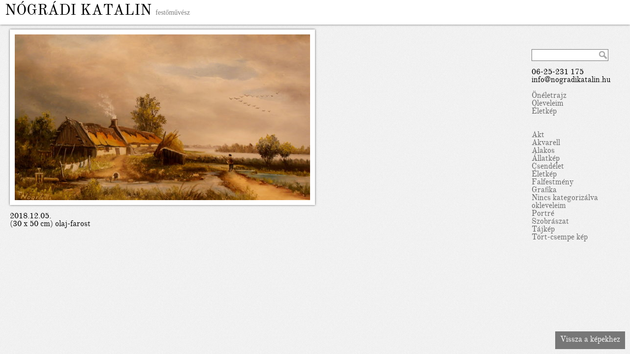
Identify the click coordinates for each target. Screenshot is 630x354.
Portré (543, 214)
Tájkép (543, 230)
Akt (538, 136)
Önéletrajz (549, 96)
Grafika (544, 191)
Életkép (544, 112)
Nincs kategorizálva (565, 199)
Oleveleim (548, 104)
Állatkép (546, 159)
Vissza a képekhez (590, 340)
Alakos (543, 151)
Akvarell (546, 143)
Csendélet (548, 167)
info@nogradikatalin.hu (571, 81)
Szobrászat (550, 222)
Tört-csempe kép (560, 238)
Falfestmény (552, 183)
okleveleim (549, 206)
